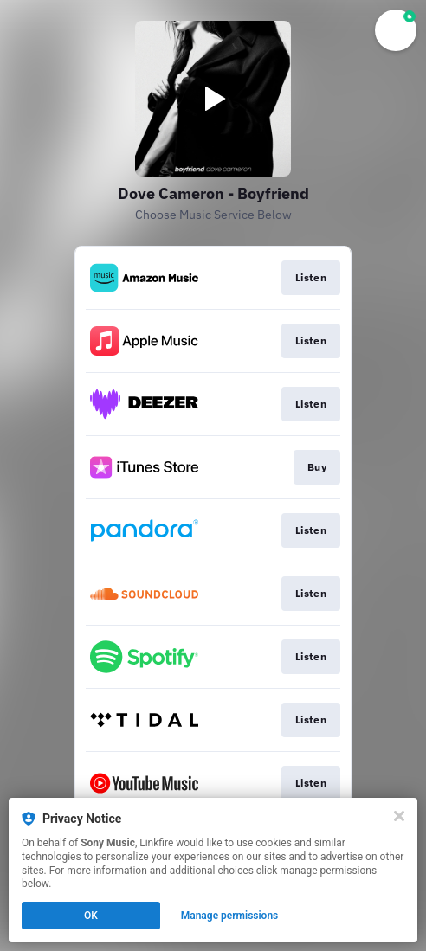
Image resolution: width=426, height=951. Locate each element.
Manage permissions (230, 915)
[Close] (399, 816)
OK (91, 915)
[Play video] (213, 98)
